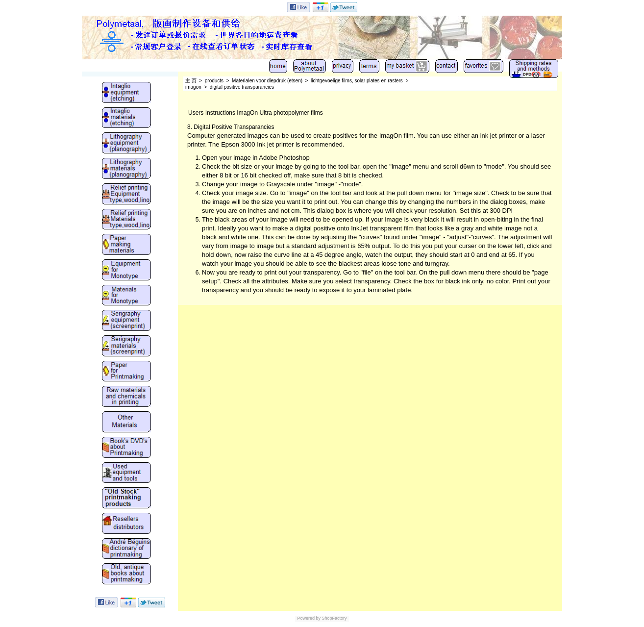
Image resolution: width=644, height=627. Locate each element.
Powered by (309, 618)
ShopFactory (334, 618)
